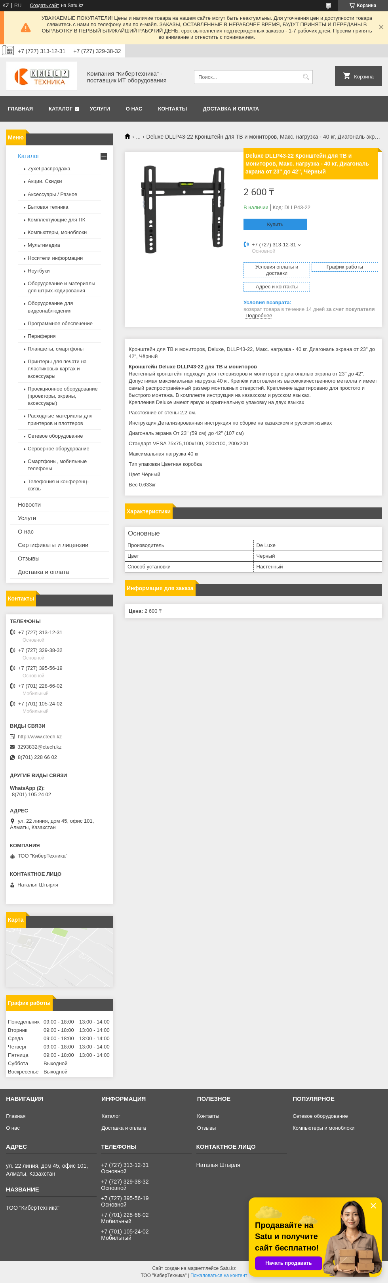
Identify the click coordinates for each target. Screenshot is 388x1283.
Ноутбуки (39, 271)
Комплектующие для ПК (56, 220)
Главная (20, 109)
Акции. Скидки (45, 181)
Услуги (100, 109)
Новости (29, 504)
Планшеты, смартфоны (56, 349)
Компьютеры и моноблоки (323, 1128)
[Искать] (306, 77)
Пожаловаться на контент (218, 1275)
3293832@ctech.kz (39, 747)
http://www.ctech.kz (40, 737)
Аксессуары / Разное (52, 194)
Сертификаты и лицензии (53, 544)
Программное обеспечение (60, 323)
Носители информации (55, 258)
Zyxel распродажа (49, 169)
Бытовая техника (48, 207)
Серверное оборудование (58, 449)
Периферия (42, 336)
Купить (275, 224)
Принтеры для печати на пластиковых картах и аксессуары (57, 368)
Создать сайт (44, 5)
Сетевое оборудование (55, 436)
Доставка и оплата (231, 109)
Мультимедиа (44, 245)
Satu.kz (228, 1268)
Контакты (172, 109)
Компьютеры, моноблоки (57, 232)
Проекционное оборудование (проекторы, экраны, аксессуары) (63, 396)
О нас (134, 109)
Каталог (60, 109)
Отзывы (29, 558)
